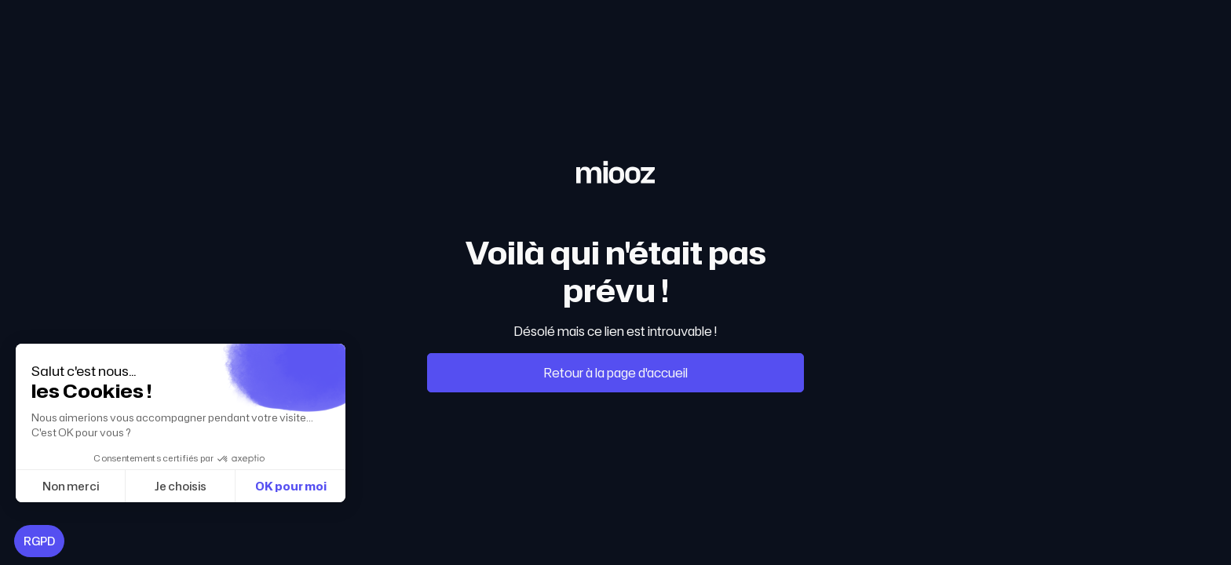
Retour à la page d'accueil (616, 372)
